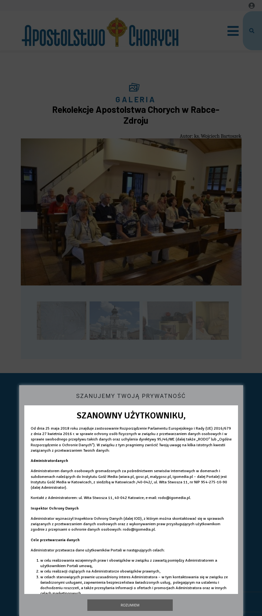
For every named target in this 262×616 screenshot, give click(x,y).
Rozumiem (130, 605)
